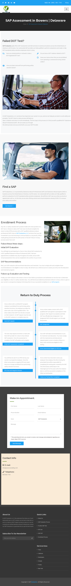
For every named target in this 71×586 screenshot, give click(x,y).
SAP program (55, 282)
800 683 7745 (6, 474)
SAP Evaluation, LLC (8, 46)
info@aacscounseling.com (10, 468)
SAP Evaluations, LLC (22, 233)
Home (24, 24)
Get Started (9, 206)
